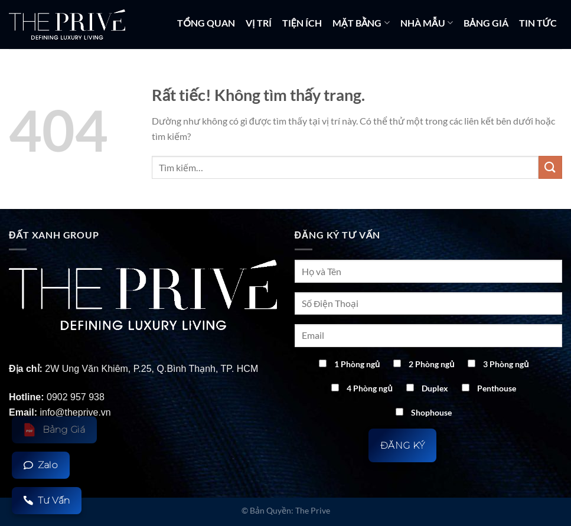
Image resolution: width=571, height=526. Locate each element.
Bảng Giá (54, 430)
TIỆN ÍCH (302, 22)
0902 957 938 (76, 397)
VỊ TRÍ (258, 22)
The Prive (312, 510)
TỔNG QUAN (206, 22)
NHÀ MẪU (426, 23)
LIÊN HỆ (545, 68)
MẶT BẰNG (361, 23)
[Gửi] (550, 167)
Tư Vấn (47, 500)
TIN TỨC (538, 22)
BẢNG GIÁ (486, 22)
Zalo (41, 465)
